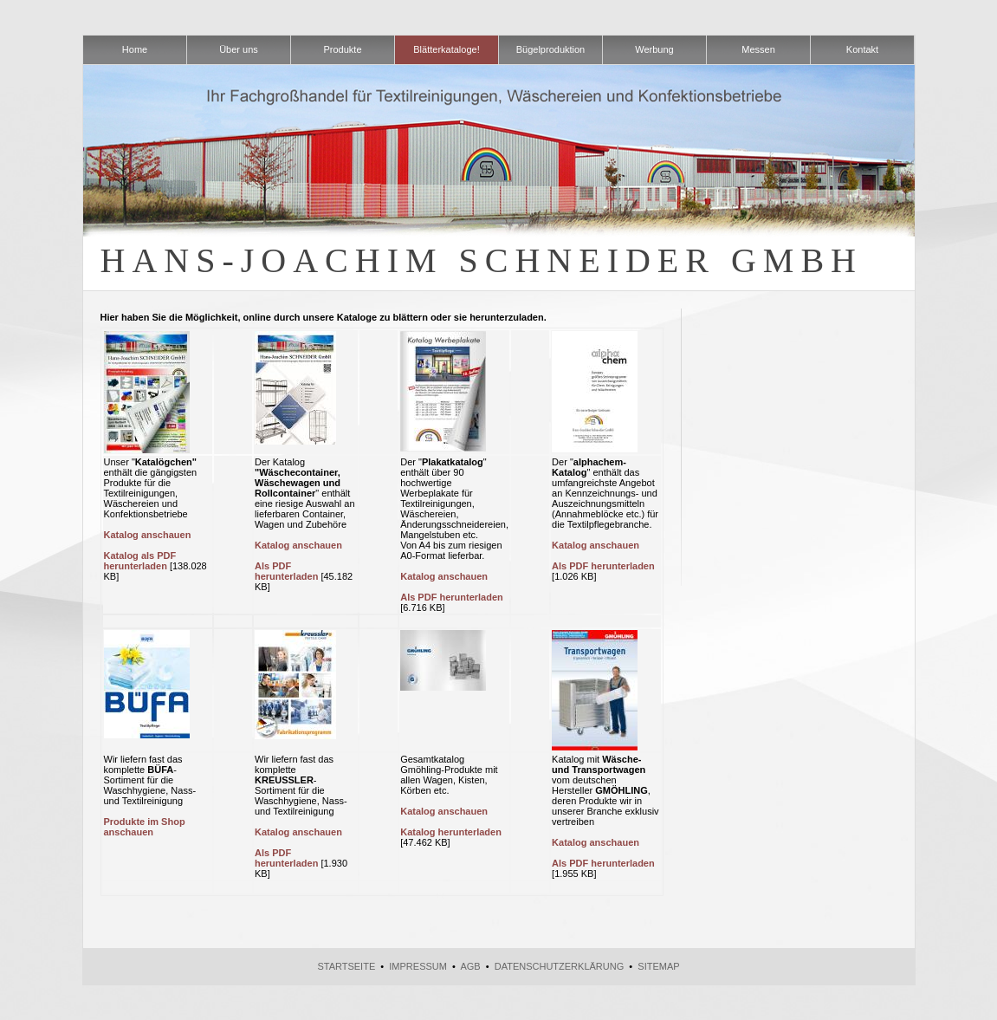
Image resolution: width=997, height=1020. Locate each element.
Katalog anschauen (147, 534)
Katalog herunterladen (451, 832)
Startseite (346, 966)
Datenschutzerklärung (560, 966)
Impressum (418, 966)
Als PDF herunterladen (286, 571)
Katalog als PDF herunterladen (140, 560)
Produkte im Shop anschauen (144, 826)
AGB (470, 966)
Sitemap (658, 966)
